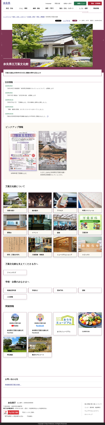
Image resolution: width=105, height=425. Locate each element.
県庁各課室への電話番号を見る (14, 416)
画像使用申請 (11, 290)
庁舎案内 (29, 416)
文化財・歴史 (31, 17)
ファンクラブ (11, 272)
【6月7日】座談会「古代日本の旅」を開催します (21, 95)
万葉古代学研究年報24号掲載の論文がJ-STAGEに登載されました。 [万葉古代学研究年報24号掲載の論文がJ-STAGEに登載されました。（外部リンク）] (27, 116)
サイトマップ (88, 414)
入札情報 (10, 297)
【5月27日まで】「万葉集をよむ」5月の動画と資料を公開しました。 (27, 102)
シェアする (66, 21)
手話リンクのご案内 (28, 412)
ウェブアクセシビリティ (92, 411)
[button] (47, 3)
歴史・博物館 (41, 17)
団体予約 (60, 290)
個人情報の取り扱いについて (93, 404)
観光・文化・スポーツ (19, 17)
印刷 (75, 20)
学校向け (35, 290)
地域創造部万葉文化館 (13, 384)
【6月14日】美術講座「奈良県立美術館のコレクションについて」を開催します (30, 88)
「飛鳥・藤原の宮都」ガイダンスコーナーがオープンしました (25, 109)
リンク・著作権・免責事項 (92, 407)
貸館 (83, 290)
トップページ (7, 17)
